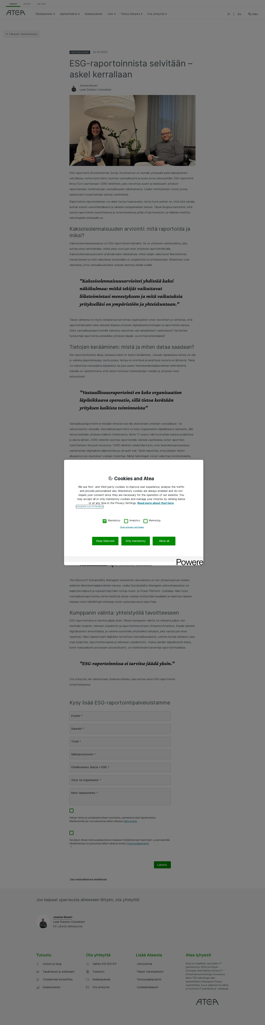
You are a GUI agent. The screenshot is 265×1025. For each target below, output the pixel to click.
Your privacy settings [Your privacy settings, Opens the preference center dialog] (132, 527)
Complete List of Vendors (89, 506)
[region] (133, 512)
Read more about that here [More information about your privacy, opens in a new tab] (155, 503)
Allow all (164, 541)
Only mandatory (136, 541)
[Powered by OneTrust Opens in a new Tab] (189, 560)
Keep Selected (105, 541)
